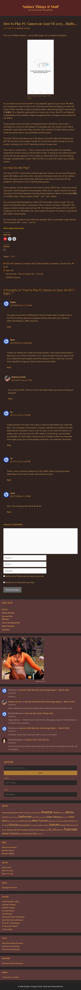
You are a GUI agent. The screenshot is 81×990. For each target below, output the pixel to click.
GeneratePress (57, 986)
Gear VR (9, 263)
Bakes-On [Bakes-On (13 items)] (62, 813)
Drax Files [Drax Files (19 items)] (35, 817)
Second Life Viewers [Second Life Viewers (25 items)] (37, 830)
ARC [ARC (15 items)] (39, 813)
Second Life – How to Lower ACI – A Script (24, 273)
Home (4, 609)
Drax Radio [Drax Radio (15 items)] (43, 817)
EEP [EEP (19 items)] (62, 817)
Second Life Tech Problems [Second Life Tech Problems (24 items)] (18, 830)
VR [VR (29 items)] (34, 833)
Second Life (65, 263)
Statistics (6, 629)
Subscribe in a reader (10, 977)
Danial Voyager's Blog (10, 901)
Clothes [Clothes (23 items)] (5, 817)
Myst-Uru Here (7, 870)
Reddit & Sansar (13, 277)
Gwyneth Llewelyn (9, 904)
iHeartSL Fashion (8, 907)
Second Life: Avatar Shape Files (39, 713)
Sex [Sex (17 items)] (47, 830)
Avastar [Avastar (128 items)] (47, 812)
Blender (5, 619)
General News (43, 263)
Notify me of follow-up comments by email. (24, 576)
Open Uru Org (7, 873)
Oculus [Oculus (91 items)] (13, 825)
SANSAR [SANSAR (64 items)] (54, 825)
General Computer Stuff (25, 263)
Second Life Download (10, 946)
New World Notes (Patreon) (12, 920)
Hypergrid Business (9, 887)
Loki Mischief (7, 914)
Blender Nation (8, 850)
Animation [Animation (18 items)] (27, 813)
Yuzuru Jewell (7, 929)
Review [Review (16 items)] (46, 825)
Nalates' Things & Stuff (40, 6)
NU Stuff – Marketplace (11, 923)
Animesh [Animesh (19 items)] (35, 813)
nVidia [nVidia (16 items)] (6, 825)
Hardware (54, 263)
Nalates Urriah (14, 701)
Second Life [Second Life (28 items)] (64, 825)
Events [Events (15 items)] (66, 817)
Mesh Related (8, 626)
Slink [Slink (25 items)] (58, 830)
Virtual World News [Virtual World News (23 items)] (25, 833)
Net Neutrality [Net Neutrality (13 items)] (60, 821)
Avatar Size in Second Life (37, 739)
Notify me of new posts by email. (20, 582)
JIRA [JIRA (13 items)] (9, 821)
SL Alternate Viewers (10, 926)
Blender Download (9, 847)
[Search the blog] (40, 768)
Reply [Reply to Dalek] (9, 327)
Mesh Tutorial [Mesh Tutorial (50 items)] (40, 820)
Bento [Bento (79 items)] (70, 812)
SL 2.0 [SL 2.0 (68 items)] (52, 829)
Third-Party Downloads (11, 949)
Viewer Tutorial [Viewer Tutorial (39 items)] (9, 833)
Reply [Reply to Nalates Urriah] (10, 399)
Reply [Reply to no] (9, 445)
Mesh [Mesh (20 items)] (22, 821)
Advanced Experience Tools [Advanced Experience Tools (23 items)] (13, 812)
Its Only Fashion (8, 911)
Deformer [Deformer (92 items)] (25, 816)
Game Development (11, 622)
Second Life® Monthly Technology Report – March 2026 (44, 690)
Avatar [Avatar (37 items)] (56, 812)
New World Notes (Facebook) (13, 917)
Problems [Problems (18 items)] (40, 825)
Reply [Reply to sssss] (9, 512)
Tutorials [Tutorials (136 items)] (70, 829)
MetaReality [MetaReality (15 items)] (51, 821)
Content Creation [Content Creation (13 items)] (13, 817)
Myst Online (6, 867)
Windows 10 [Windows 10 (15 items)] (39, 834)
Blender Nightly (8, 853)
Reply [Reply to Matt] (9, 367)
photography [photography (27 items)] (24, 825)
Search (40, 773)
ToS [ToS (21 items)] (62, 830)
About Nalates (8, 612)
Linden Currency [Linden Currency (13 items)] (15, 821)
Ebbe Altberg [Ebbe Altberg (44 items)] (54, 816)
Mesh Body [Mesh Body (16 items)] (28, 821)
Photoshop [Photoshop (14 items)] (33, 825)
